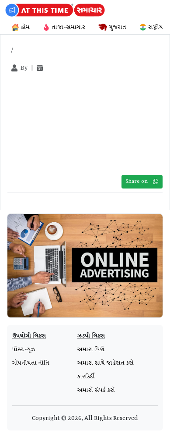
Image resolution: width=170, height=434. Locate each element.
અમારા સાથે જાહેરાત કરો (105, 362)
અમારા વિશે (90, 349)
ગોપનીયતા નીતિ (30, 362)
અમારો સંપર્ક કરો (96, 390)
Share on (142, 181)
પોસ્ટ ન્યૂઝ (23, 349)
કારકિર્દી (86, 376)
